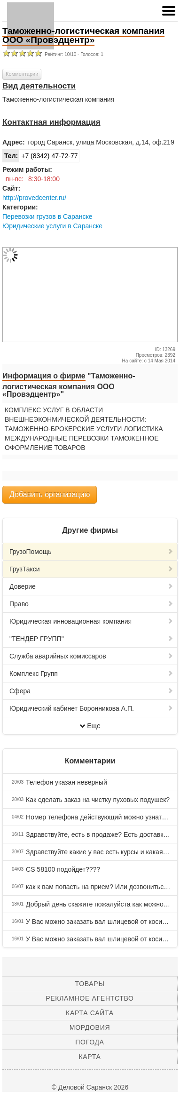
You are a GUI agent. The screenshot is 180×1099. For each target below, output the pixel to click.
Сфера (91, 691)
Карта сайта (90, 1013)
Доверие (91, 586)
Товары (90, 983)
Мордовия (90, 1027)
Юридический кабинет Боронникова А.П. (91, 708)
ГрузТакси (91, 569)
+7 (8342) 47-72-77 (40, 156)
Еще (90, 726)
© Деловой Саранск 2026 (90, 1087)
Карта (89, 1056)
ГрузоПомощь (91, 551)
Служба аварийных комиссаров (91, 656)
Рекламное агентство (89, 998)
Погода (89, 1042)
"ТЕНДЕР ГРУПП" (91, 638)
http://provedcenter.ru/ (34, 197)
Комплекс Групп (91, 673)
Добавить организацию (49, 494)
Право (91, 604)
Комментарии (22, 74)
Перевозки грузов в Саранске (47, 216)
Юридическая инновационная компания (91, 621)
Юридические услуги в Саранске (52, 226)
